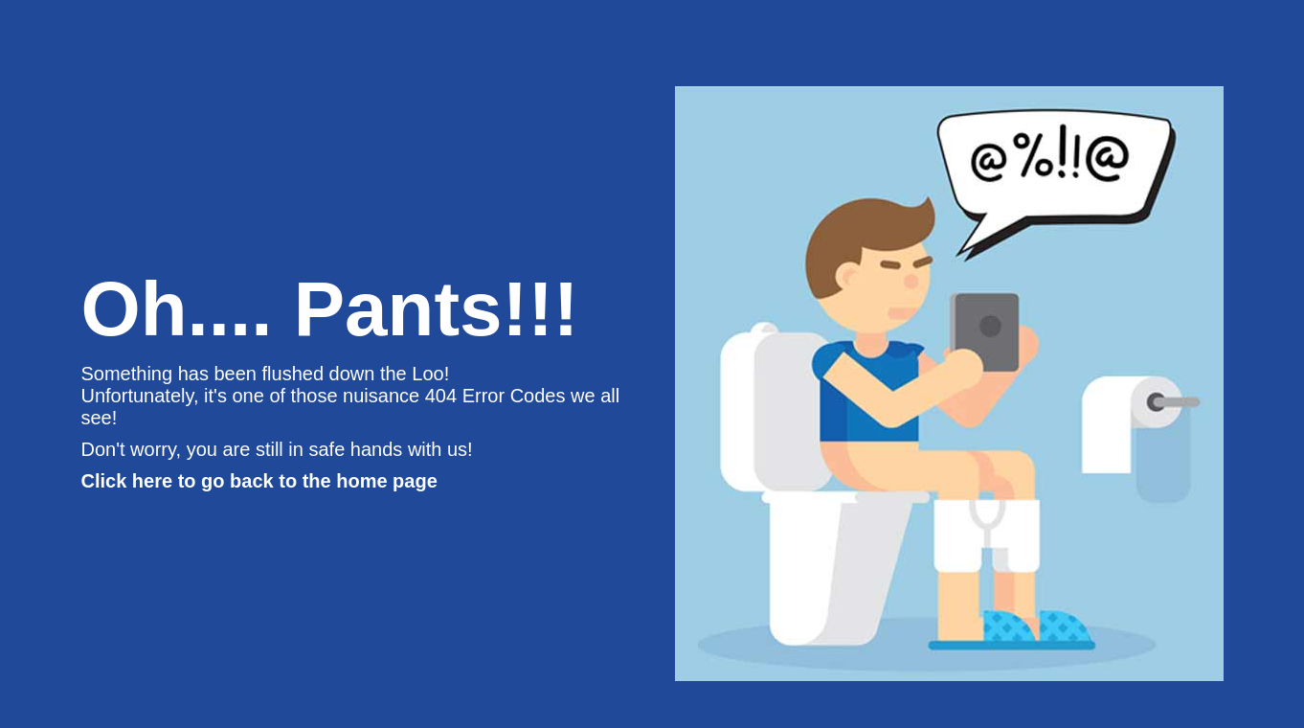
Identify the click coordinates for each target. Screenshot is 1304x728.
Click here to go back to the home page (259, 480)
